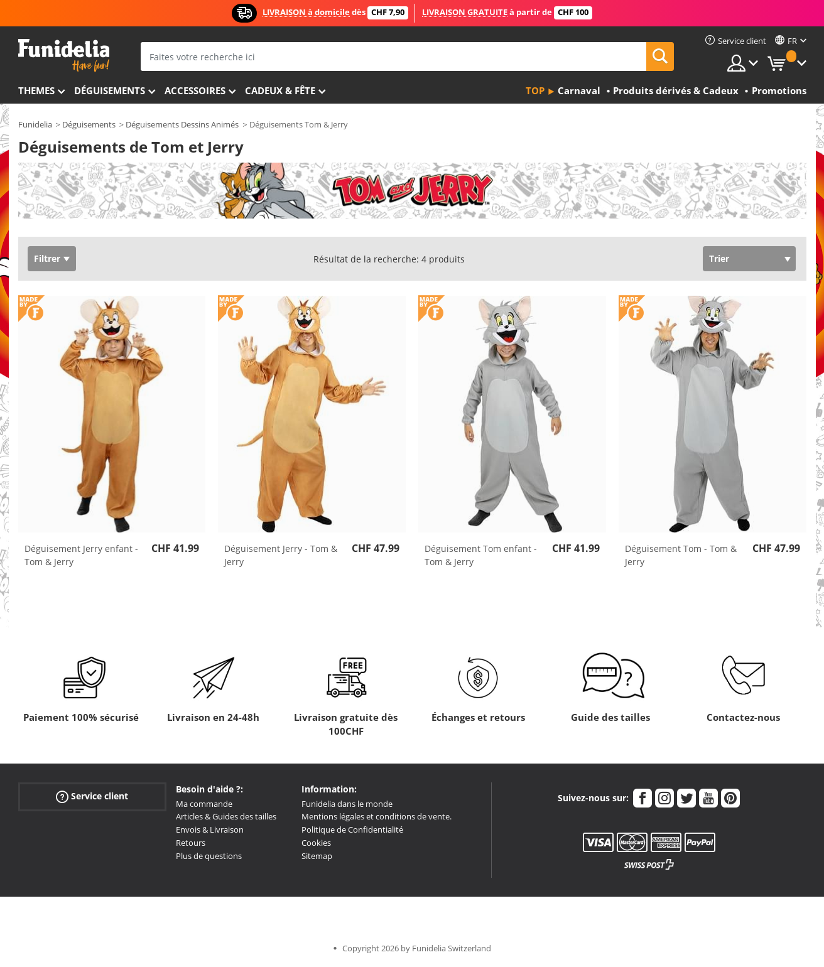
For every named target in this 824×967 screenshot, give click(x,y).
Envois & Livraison (210, 829)
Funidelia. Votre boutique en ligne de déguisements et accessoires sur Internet (63, 55)
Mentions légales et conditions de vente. (376, 816)
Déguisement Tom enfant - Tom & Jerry (481, 555)
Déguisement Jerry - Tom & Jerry (280, 555)
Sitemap (316, 856)
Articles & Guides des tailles (226, 816)
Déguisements (109, 90)
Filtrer (47, 258)
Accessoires (195, 90)
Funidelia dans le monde (347, 803)
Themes (36, 90)
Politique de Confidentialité (352, 829)
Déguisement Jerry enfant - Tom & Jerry (81, 555)
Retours (190, 842)
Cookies (316, 842)
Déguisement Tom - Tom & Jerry (681, 555)
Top (535, 90)
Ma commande (204, 803)
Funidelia (35, 124)
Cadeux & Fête (280, 90)
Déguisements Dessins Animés (182, 124)
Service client (92, 795)
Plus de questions (209, 856)
